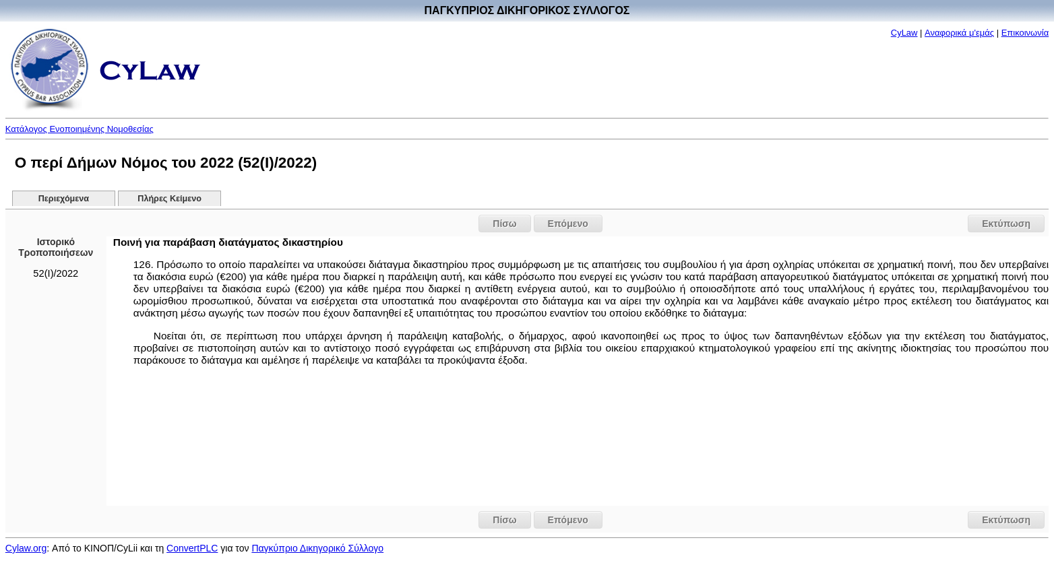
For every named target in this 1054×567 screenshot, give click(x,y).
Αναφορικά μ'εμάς (959, 33)
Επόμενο (568, 223)
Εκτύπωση (1006, 223)
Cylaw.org (25, 548)
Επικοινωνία (1025, 33)
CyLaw (904, 33)
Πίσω (504, 223)
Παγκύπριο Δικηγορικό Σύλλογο (317, 548)
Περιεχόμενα (63, 198)
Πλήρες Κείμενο (169, 198)
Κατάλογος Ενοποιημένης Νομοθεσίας (79, 129)
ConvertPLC (192, 548)
